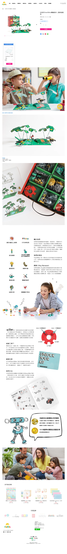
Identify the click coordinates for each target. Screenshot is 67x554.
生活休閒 (41, 3)
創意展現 (35, 3)
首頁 (9, 3)
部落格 (45, 3)
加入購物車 (9, 63)
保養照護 (30, 3)
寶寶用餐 (19, 3)
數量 (40, 23)
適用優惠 (41, 19)
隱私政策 (33, 542)
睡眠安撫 (25, 3)
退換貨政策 (36, 542)
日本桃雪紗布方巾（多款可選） (9, 57)
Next (36, 24)
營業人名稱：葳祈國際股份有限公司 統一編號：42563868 (33, 543)
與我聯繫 (49, 3)
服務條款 (31, 542)
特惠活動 (14, 3)
